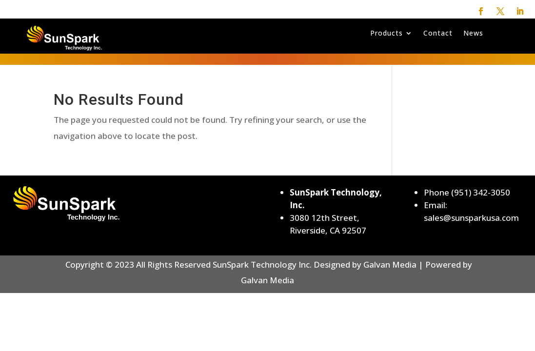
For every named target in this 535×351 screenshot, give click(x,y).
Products (386, 34)
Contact (438, 34)
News (473, 34)
